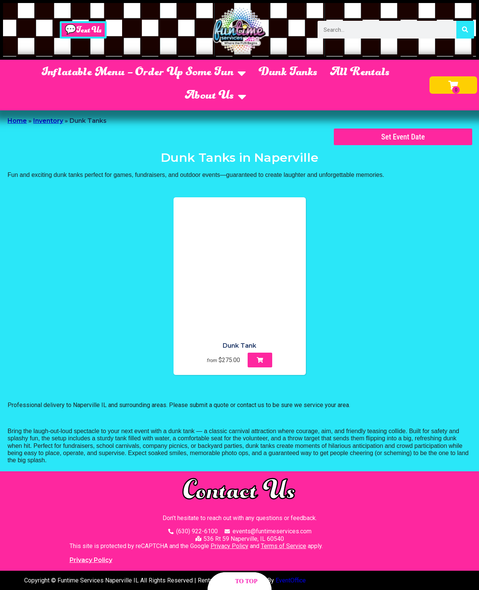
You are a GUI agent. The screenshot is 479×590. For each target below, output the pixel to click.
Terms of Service (283, 546)
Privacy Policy (229, 546)
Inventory (48, 120)
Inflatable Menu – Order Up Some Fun (144, 73)
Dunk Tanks (288, 73)
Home (17, 120)
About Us (216, 96)
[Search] (465, 30)
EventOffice (291, 580)
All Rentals (360, 73)
